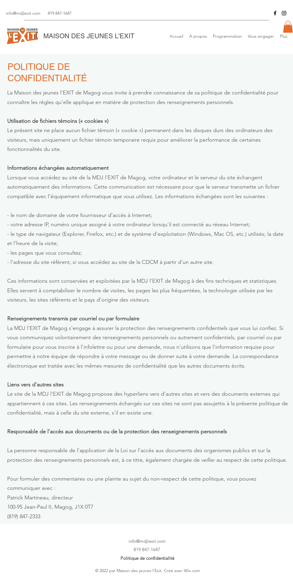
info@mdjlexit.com (23, 13)
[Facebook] (275, 13)
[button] (288, 27)
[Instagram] (284, 13)
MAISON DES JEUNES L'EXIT (88, 36)
